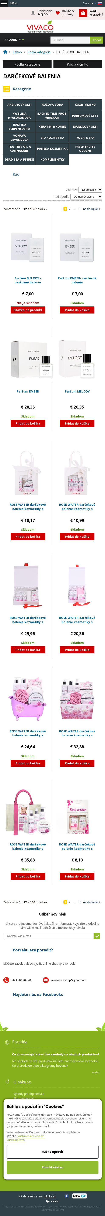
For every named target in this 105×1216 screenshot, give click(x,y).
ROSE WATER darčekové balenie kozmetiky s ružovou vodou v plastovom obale (28, 737)
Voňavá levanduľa (19, 137)
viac (97, 1072)
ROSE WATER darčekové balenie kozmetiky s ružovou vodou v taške (28, 848)
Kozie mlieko (85, 105)
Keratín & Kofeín (52, 127)
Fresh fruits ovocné (85, 149)
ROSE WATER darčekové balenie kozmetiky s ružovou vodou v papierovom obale (77, 737)
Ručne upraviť (52, 1152)
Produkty (13, 40)
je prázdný (96, 12)
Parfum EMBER (28, 391)
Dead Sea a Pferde (19, 159)
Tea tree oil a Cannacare (19, 149)
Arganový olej (19, 105)
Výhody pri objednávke (28, 1094)
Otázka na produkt (27, 310)
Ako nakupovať (23, 1098)
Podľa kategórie (27, 64)
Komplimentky (52, 159)
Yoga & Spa (85, 138)
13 (79, 209)
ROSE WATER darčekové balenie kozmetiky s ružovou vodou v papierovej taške (28, 511)
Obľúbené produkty (68, 12)
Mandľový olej (85, 127)
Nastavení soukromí (52, 1209)
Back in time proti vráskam (52, 115)
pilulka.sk (50, 1196)
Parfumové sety (85, 116)
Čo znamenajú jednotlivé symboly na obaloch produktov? (55, 1054)
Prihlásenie (45, 12)
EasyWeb (40, 1206)
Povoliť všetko (52, 1167)
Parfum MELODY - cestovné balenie (27, 280)
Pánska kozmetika (52, 149)
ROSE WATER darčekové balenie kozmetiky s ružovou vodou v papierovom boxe (28, 624)
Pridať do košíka (77, 310)
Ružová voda (52, 105)
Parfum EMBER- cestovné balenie (77, 280)
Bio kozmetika (52, 138)
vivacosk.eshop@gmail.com (68, 980)
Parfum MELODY (77, 391)
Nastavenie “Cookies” (30, 1136)
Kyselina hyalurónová (19, 115)
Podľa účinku (77, 64)
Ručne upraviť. (16, 1140)
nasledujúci (90, 209)
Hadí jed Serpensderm (19, 127)
